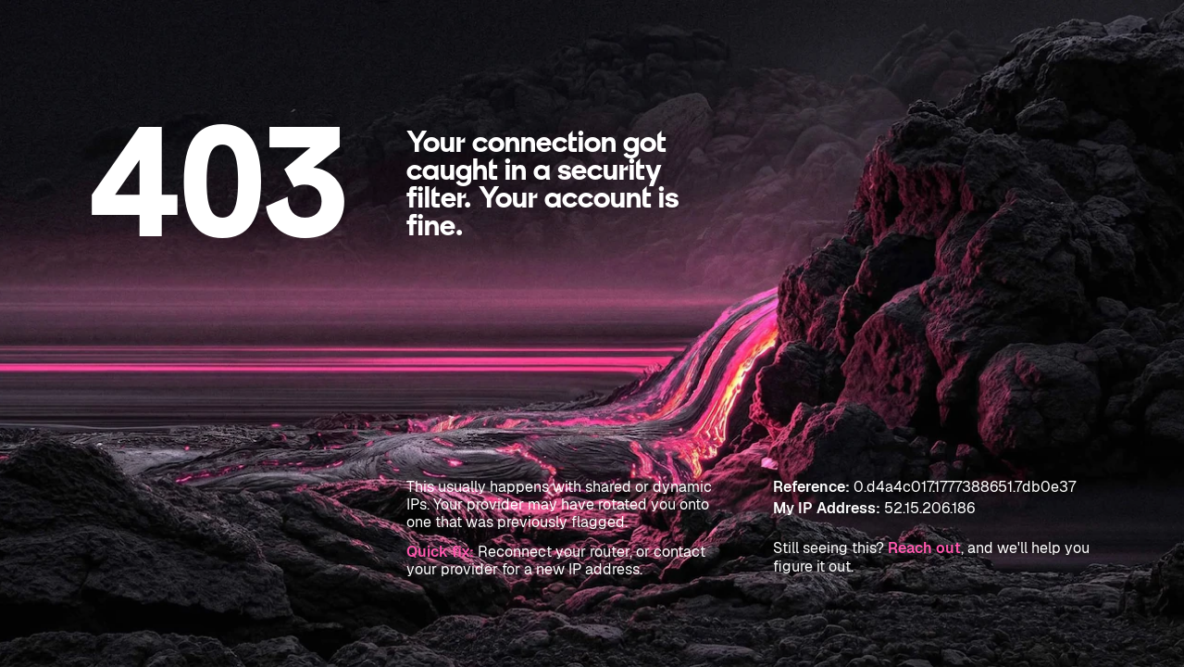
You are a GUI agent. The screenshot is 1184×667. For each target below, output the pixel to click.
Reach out (924, 548)
